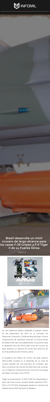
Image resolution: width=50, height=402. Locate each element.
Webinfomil (22, 252)
